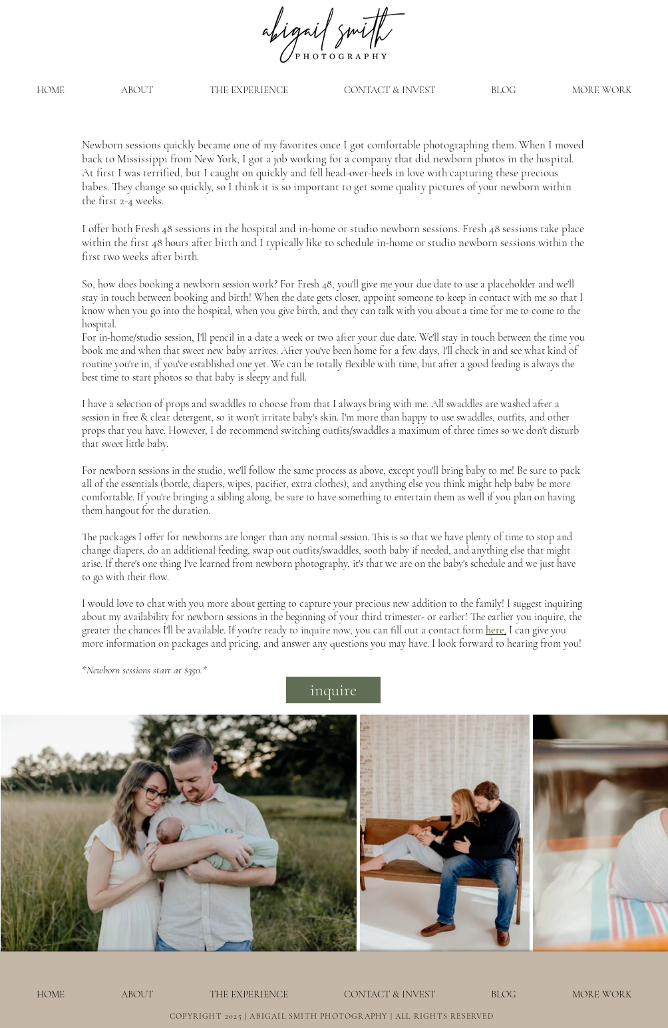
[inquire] (333, 690)
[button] (248, 89)
